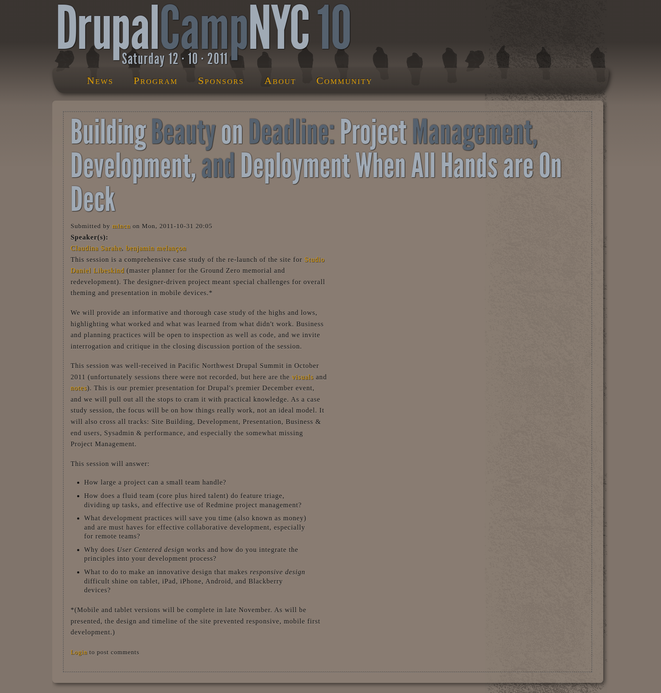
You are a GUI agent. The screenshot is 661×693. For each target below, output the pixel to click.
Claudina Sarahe (95, 248)
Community (344, 80)
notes (78, 388)
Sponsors (221, 80)
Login (78, 652)
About (280, 80)
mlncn (121, 225)
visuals (303, 377)
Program (156, 80)
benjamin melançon (156, 248)
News (100, 80)
